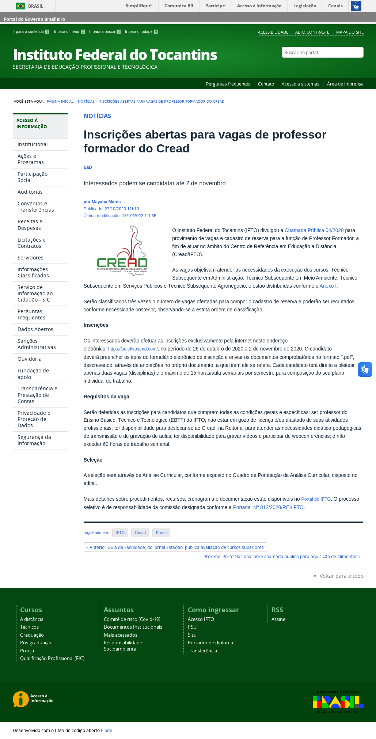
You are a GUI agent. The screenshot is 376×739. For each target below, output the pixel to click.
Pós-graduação (36, 643)
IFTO (120, 532)
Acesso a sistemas (300, 84)
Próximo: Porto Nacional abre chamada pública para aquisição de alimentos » (282, 556)
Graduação (32, 635)
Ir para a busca (105, 31)
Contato (266, 84)
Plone (106, 730)
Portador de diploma (210, 643)
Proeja (27, 651)
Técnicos (29, 627)
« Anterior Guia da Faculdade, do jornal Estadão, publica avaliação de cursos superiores (175, 547)
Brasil (35, 6)
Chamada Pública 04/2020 (314, 230)
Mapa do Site (350, 32)
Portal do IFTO (316, 499)
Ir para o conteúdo (32, 31)
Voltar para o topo (342, 575)
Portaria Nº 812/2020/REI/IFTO (268, 507)
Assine (278, 619)
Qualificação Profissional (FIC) (52, 658)
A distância (31, 619)
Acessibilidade (273, 32)
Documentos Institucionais (133, 627)
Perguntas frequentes (228, 84)
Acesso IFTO (201, 619)
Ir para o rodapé (142, 31)
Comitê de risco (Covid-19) (132, 619)
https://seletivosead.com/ (133, 349)
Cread (140, 532)
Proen (161, 532)
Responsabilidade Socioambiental (123, 646)
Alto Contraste (312, 32)
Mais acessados (120, 635)
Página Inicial (60, 101)
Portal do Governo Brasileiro (34, 19)
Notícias (86, 101)
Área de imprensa (345, 84)
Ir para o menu (70, 31)
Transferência (202, 651)
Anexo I (328, 286)
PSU (192, 627)
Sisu (192, 635)
